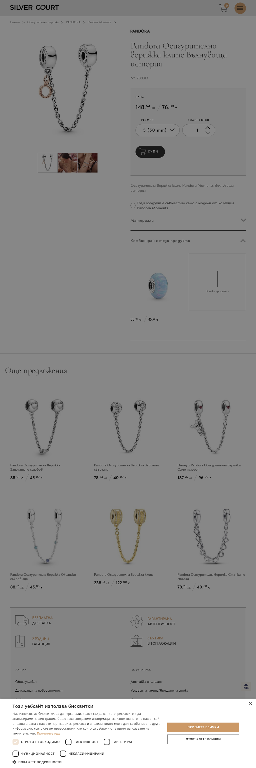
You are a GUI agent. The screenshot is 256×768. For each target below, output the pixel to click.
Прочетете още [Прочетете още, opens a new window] (48, 733)
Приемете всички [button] (203, 727)
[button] (86, 762)
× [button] (250, 704)
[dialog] (128, 384)
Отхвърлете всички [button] (203, 739)
